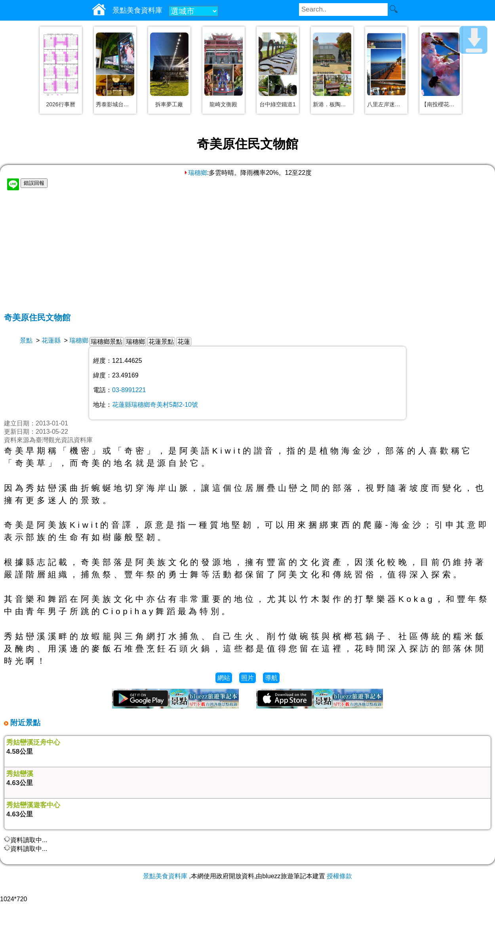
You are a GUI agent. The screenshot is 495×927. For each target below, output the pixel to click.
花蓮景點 (161, 341)
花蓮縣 (51, 340)
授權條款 (339, 876)
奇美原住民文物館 (37, 317)
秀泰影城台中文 (115, 104)
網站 (223, 677)
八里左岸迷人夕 (386, 104)
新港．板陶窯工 (332, 104)
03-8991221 (129, 390)
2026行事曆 (60, 104)
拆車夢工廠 (169, 104)
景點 (26, 340)
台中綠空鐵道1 (277, 104)
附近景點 (24, 722)
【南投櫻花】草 (440, 104)
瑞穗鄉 (195, 172)
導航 (271, 677)
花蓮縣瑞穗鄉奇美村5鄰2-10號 (155, 404)
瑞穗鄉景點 (106, 341)
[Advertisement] (247, 252)
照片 (247, 677)
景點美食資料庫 (165, 876)
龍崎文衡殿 (223, 104)
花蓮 (183, 341)
